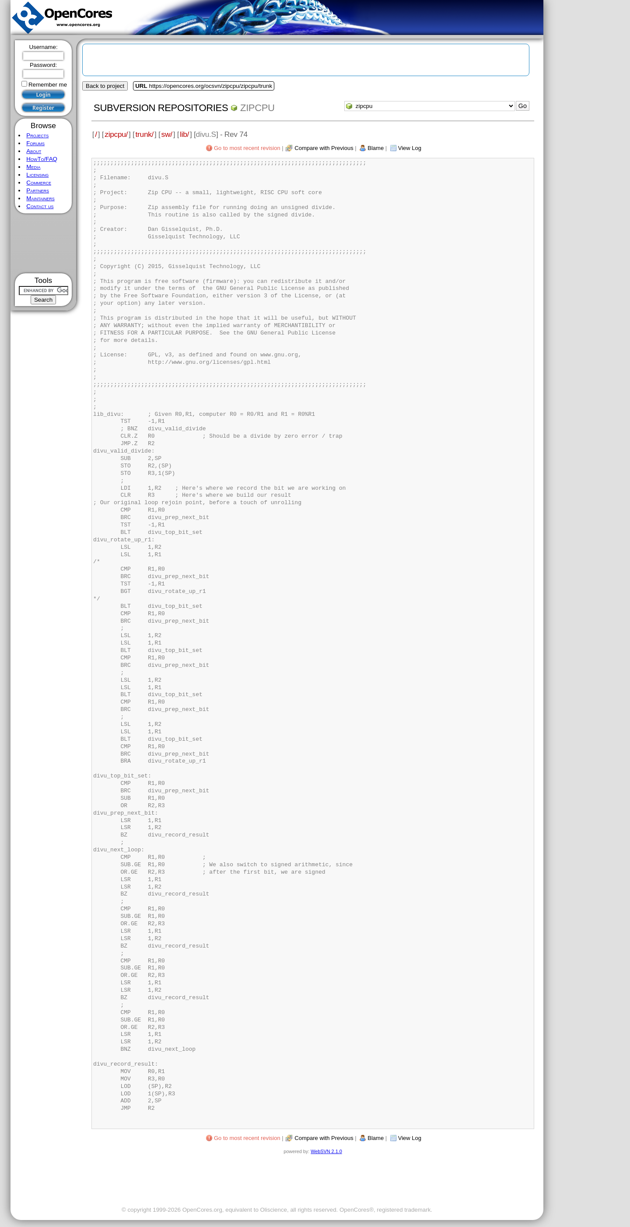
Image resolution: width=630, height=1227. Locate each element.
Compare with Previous (323, 148)
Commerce (38, 182)
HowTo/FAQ (41, 159)
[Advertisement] (43, 243)
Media (33, 167)
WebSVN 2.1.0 (326, 1151)
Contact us (39, 206)
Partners (37, 190)
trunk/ (145, 134)
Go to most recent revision (247, 148)
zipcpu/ (116, 134)
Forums (35, 143)
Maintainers (40, 198)
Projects (37, 135)
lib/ (184, 134)
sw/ (166, 134)
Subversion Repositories (161, 107)
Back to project (105, 86)
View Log (409, 148)
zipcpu (257, 107)
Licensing (37, 174)
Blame (376, 148)
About (33, 151)
